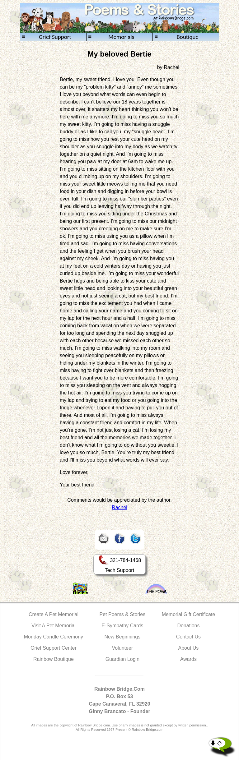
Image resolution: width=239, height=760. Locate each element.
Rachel (119, 507)
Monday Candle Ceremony (53, 636)
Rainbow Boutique (53, 659)
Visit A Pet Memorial (53, 625)
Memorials (111, 36)
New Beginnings (123, 636)
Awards (188, 659)
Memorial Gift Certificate (188, 614)
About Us (188, 648)
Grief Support (46, 36)
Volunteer (122, 648)
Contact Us (188, 636)
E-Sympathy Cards (122, 625)
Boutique (176, 36)
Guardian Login (122, 659)
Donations (188, 625)
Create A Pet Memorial (53, 614)
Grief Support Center (53, 648)
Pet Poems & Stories (123, 614)
